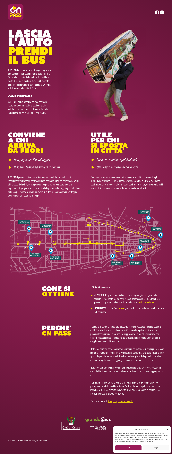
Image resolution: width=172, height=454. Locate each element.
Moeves (121, 308)
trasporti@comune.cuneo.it (120, 401)
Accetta (128, 448)
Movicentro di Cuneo (147, 302)
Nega (156, 448)
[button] (168, 429)
